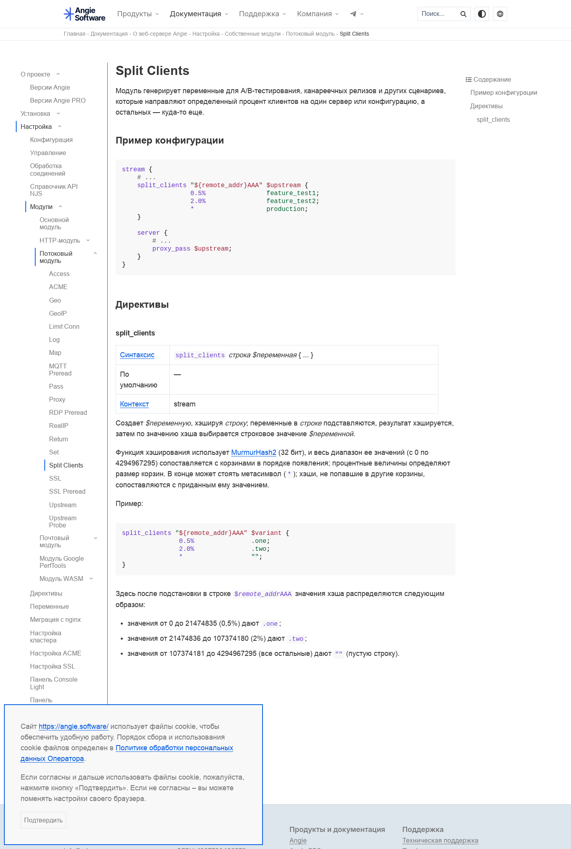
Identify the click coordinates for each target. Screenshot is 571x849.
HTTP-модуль (60, 240)
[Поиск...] (437, 14)
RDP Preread (68, 412)
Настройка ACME (56, 653)
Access (59, 273)
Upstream (62, 504)
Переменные (49, 606)
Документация (195, 13)
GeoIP (58, 313)
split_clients (493, 119)
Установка (35, 113)
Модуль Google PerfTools (62, 562)
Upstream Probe (62, 521)
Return (58, 439)
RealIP (59, 425)
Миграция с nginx (55, 619)
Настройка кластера (45, 636)
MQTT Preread (60, 369)
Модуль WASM (61, 578)
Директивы (46, 593)
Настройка (206, 34)
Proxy (57, 399)
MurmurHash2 (253, 452)
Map (55, 352)
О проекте (35, 74)
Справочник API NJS (54, 190)
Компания (314, 13)
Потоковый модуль (310, 34)
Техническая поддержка (440, 840)
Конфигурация (51, 139)
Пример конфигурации (503, 92)
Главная (75, 34)
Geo (55, 300)
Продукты (134, 13)
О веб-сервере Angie (160, 34)
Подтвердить (43, 820)
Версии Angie (50, 87)
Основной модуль (54, 223)
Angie (298, 840)
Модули (41, 206)
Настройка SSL (52, 666)
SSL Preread (67, 491)
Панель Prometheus (47, 703)
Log (54, 339)
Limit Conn (64, 326)
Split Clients (354, 34)
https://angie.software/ (73, 726)
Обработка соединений (47, 169)
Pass (56, 386)
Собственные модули (253, 34)
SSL (55, 478)
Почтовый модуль (54, 541)
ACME (58, 286)
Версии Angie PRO (58, 100)
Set (54, 452)
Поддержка (259, 13)
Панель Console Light (54, 683)
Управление (48, 152)
